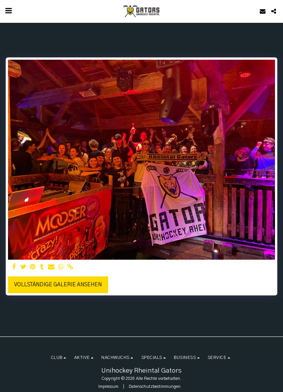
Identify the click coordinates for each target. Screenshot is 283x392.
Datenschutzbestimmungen (155, 386)
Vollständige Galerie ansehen (58, 284)
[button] (8, 11)
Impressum (108, 386)
